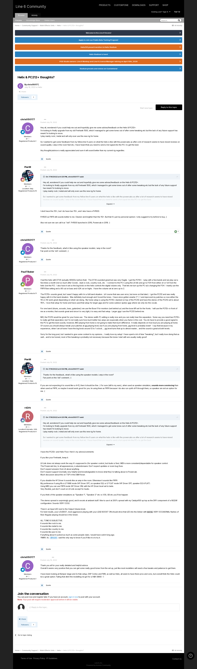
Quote (48, 159)
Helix (40, 87)
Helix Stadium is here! (98, 54)
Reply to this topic (169, 107)
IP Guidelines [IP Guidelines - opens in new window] (51, 658)
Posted (48, 122)
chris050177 (32, 84)
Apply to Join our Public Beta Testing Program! (98, 40)
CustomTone (121, 5)
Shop (165, 5)
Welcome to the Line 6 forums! (98, 33)
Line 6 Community (31, 6)
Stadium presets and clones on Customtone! (98, 69)
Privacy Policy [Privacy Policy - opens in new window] (39, 658)
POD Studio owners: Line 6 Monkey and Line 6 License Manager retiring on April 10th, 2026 (98, 61)
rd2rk (28, 407)
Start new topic (146, 108)
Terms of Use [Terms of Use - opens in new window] (26, 658)
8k (28, 427)
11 (27, 139)
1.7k (27, 186)
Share (22, 92)
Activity (35, 15)
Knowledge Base (33, 20)
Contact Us (177, 659)
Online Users (49, 20)
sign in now (73, 597)
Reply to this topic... (38, 607)
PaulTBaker (27, 271)
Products (104, 5)
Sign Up (177, 12)
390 (27, 291)
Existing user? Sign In (160, 12)
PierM (27, 167)
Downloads (138, 5)
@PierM (54, 538)
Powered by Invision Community (98, 665)
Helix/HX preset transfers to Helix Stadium (99, 47)
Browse (21, 15)
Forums (18, 20)
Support (154, 5)
